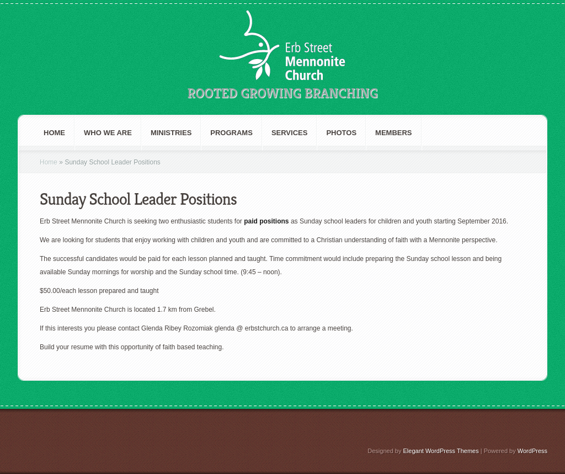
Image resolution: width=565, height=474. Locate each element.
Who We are (108, 133)
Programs (231, 133)
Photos (341, 133)
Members (393, 133)
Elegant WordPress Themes (441, 451)
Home (54, 133)
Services (289, 133)
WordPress (532, 451)
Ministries (171, 133)
